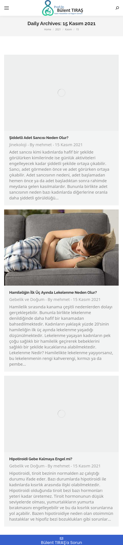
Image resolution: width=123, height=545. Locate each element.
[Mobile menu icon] (6, 8)
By (41, 145)
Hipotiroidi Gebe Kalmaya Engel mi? (40, 459)
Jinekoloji (18, 145)
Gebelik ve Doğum (26, 300)
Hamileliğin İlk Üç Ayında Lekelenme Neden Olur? (53, 292)
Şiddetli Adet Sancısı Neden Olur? (38, 138)
